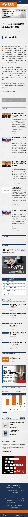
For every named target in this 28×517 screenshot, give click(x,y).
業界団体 (17, 32)
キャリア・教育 (21, 490)
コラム (12, 361)
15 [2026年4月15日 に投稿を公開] (14, 403)
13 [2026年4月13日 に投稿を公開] (7, 403)
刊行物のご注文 (10, 285)
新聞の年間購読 (10, 282)
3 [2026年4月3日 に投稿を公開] (20, 397)
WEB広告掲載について (19, 505)
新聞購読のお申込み (20, 515)
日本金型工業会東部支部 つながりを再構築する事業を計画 (19, 163)
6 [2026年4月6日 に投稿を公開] (7, 400)
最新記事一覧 (9, 487)
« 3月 (5, 412)
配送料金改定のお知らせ (8, 451)
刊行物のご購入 (9, 505)
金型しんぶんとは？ (15, 358)
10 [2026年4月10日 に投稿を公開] (20, 400)
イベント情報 (15, 492)
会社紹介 (6, 498)
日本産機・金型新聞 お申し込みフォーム (15, 502)
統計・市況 (15, 490)
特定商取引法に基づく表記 (15, 507)
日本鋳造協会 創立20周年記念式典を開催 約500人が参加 (19, 115)
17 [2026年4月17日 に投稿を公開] (20, 403)
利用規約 (22, 498)
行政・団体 (12, 32)
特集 (14, 487)
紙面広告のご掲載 (11, 290)
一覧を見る (22, 418)
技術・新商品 (8, 490)
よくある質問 (9, 500)
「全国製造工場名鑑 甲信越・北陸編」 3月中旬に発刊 (14, 444)
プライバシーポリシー (14, 498)
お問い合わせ (10, 294)
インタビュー (20, 487)
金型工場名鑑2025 (15, 431)
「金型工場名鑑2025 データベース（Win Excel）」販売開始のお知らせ (13, 448)
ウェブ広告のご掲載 (11, 288)
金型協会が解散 (16, 188)
